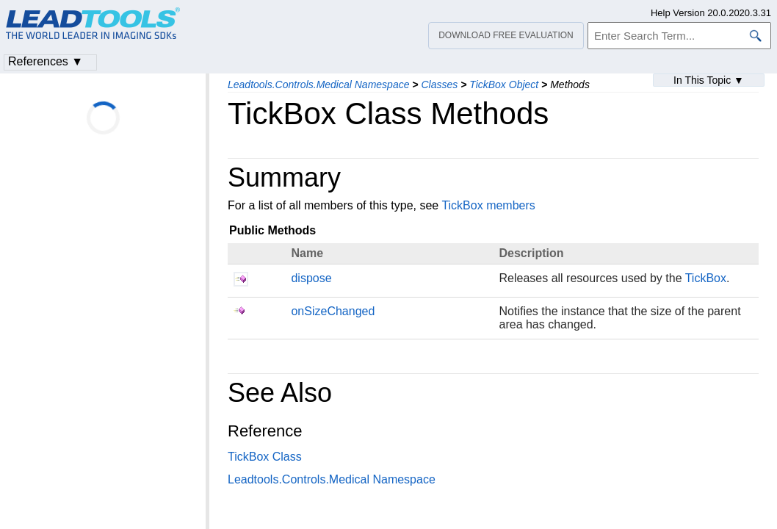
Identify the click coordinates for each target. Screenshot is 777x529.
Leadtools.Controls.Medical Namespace (318, 84)
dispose (311, 278)
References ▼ (45, 61)
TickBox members (488, 205)
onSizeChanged (333, 311)
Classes (439, 84)
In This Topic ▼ (708, 80)
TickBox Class (265, 456)
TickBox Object (503, 84)
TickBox (705, 278)
